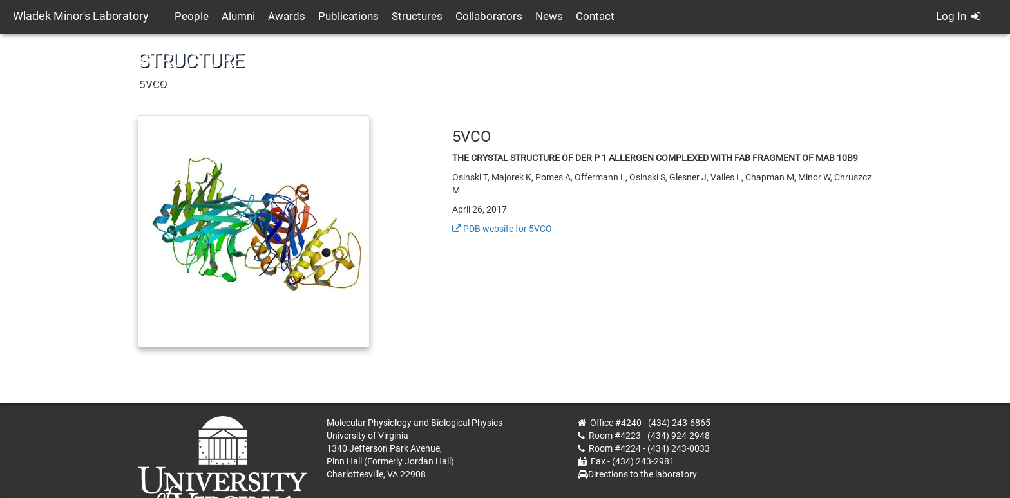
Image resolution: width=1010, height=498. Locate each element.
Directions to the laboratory (642, 474)
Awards (286, 16)
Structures (417, 16)
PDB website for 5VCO (502, 229)
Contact (595, 16)
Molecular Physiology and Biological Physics (414, 422)
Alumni (238, 16)
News (549, 16)
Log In (958, 16)
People (192, 16)
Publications (348, 16)
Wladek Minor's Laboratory (81, 16)
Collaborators (488, 16)
